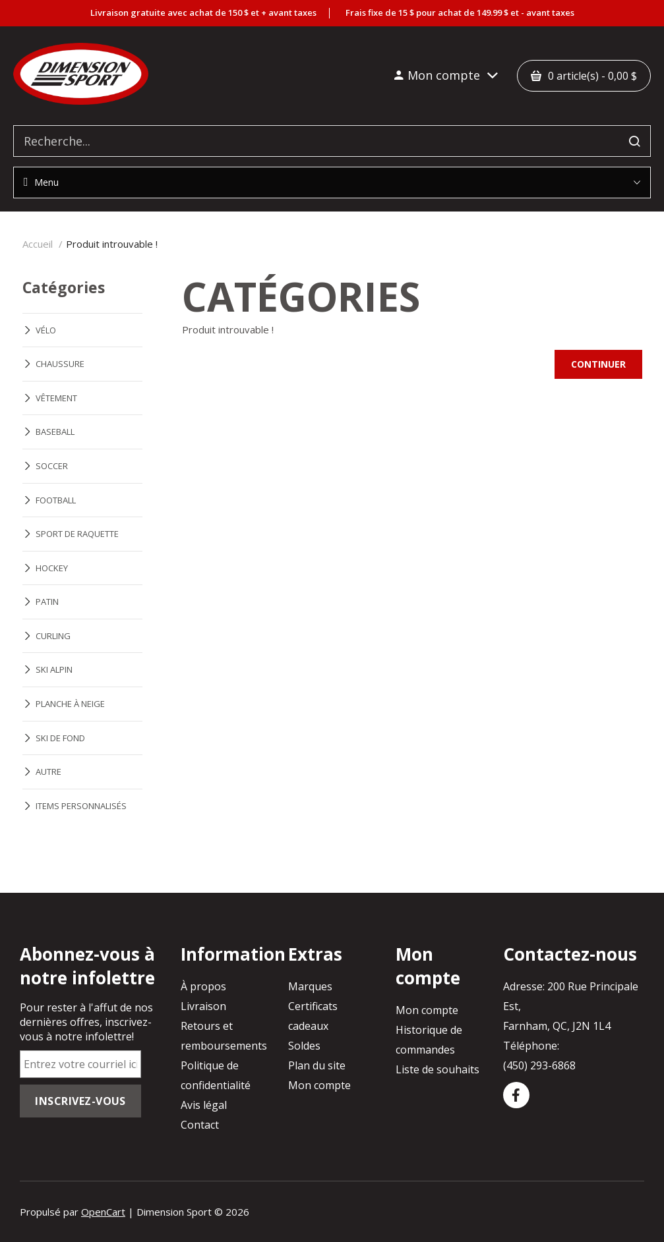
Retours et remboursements (224, 1036)
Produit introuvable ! (112, 243)
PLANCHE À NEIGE (70, 704)
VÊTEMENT (56, 398)
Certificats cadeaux (313, 1016)
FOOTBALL (56, 500)
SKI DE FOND (60, 738)
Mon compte (319, 1085)
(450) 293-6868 (539, 1065)
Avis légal (204, 1105)
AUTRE (48, 771)
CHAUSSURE (60, 364)
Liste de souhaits (437, 1069)
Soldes (304, 1045)
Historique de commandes (429, 1040)
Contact (200, 1124)
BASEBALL (55, 432)
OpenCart (103, 1211)
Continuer (598, 364)
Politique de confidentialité (216, 1075)
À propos (203, 986)
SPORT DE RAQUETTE (77, 534)
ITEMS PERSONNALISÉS (81, 806)
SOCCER (52, 466)
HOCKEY (52, 568)
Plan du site (317, 1065)
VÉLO (46, 330)
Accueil (37, 243)
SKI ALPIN (54, 669)
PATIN (47, 601)
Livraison (203, 1006)
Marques (310, 986)
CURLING (53, 636)
